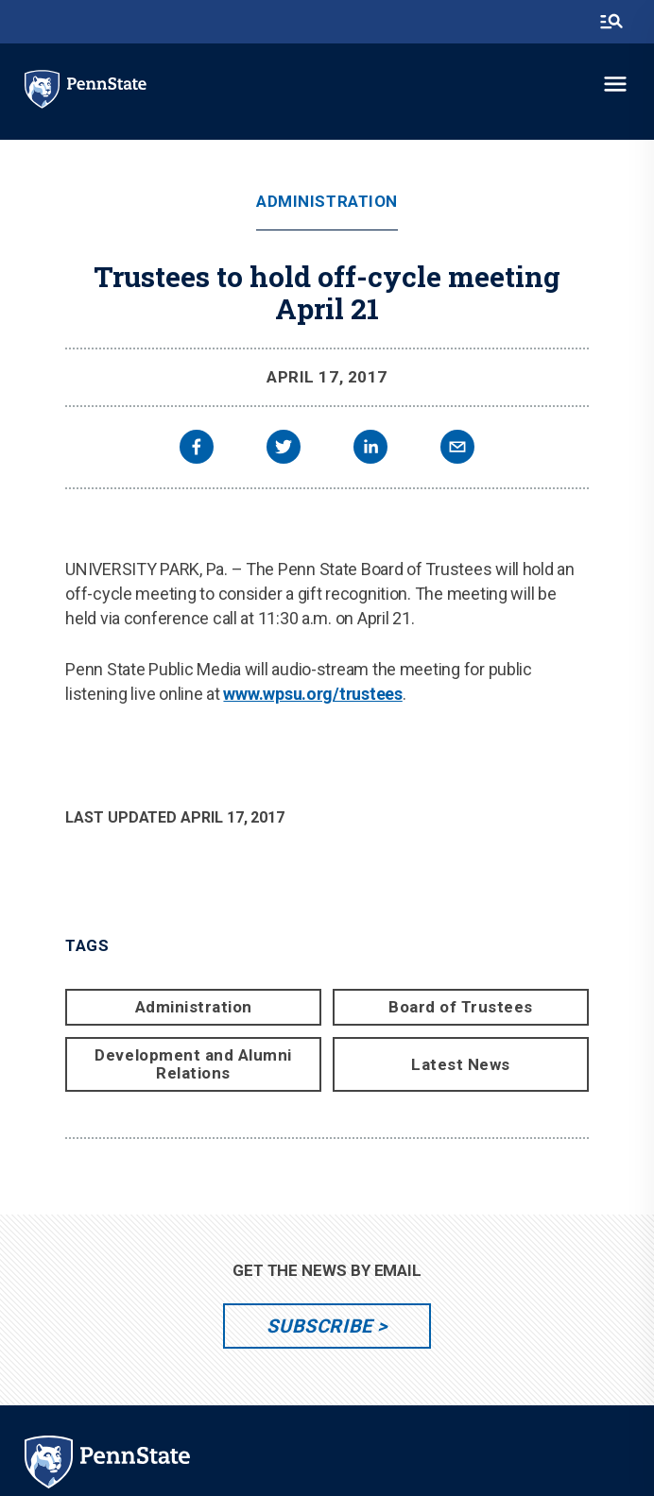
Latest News (460, 1064)
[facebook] (197, 449)
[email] (457, 449)
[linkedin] (370, 449)
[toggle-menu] (615, 84)
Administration (326, 202)
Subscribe (319, 1326)
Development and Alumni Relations (193, 1064)
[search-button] (611, 22)
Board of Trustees (460, 1006)
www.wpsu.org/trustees (312, 694)
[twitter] (284, 449)
